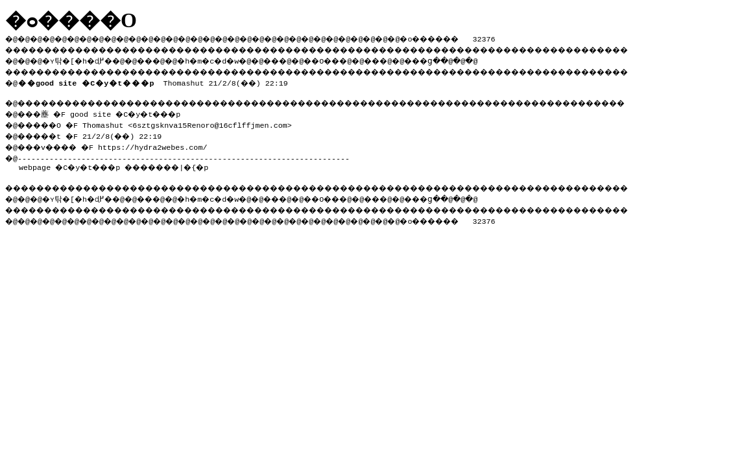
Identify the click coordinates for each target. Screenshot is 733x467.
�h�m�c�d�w (230, 59)
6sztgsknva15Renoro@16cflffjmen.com (218, 122)
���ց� (471, 59)
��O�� (357, 59)
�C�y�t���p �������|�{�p (141, 163)
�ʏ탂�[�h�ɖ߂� (84, 59)
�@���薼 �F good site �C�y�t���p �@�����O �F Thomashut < (100, 117)
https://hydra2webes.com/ (164, 143)
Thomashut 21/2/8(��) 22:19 (155, 80)
